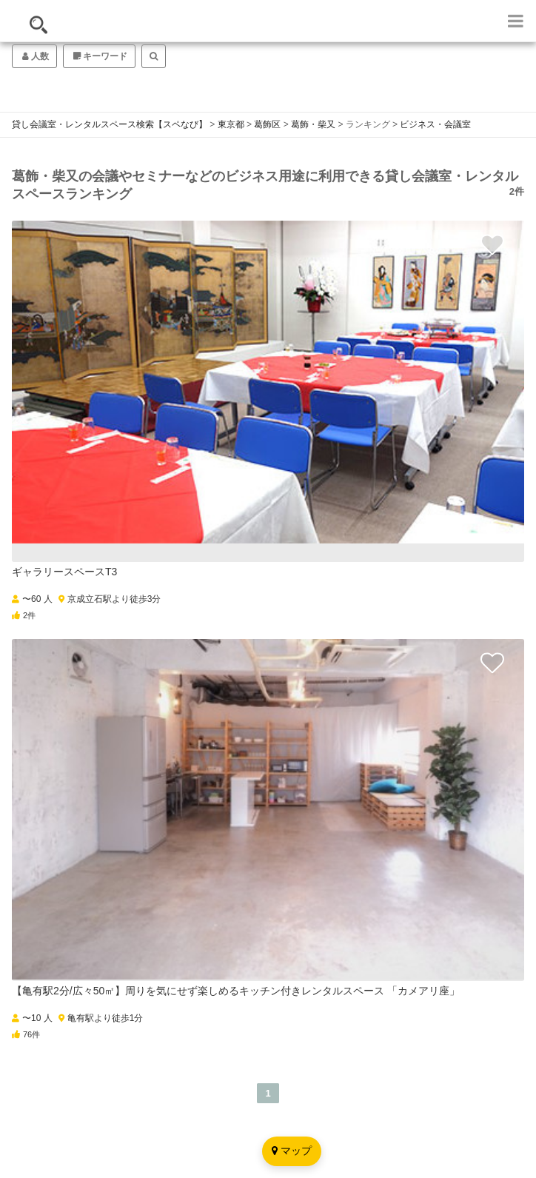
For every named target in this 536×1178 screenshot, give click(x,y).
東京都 (231, 124)
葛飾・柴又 (313, 124)
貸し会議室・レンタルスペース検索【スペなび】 (109, 124)
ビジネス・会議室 (435, 124)
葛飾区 (267, 124)
